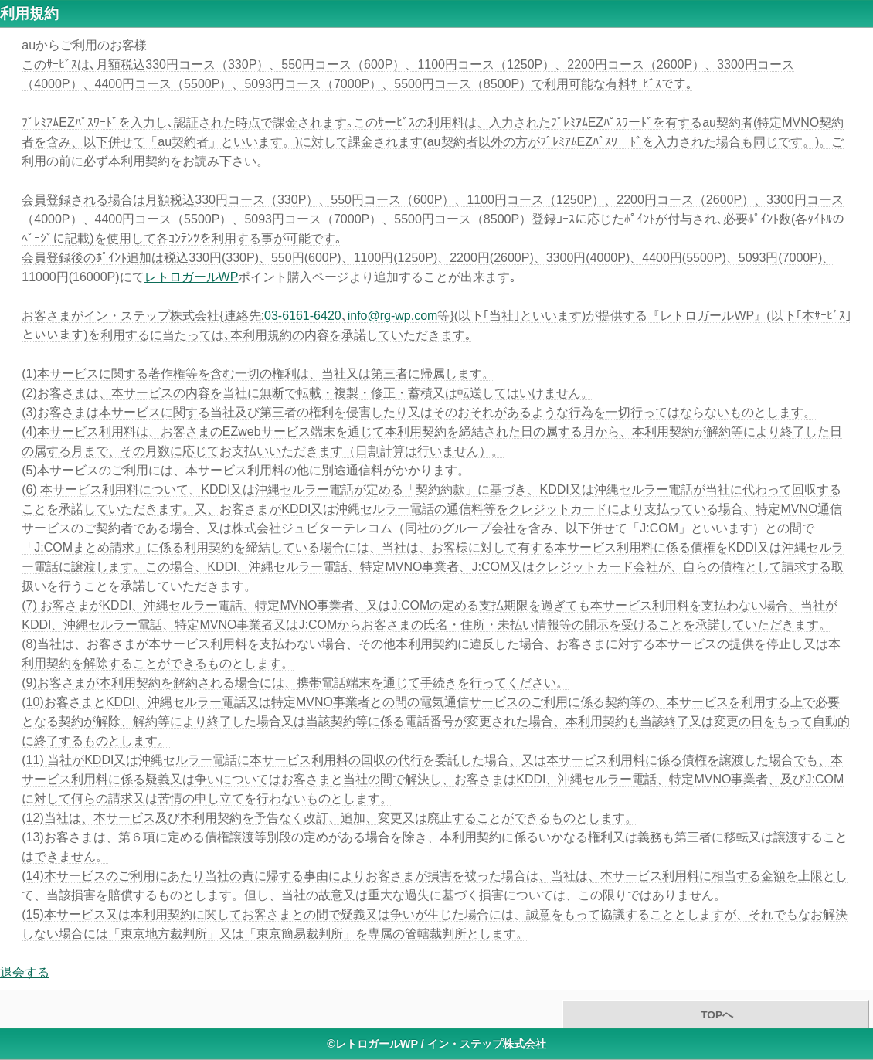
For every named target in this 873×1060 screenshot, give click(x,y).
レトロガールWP (191, 277)
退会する (24, 972)
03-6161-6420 (302, 315)
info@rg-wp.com (393, 315)
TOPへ (715, 1015)
